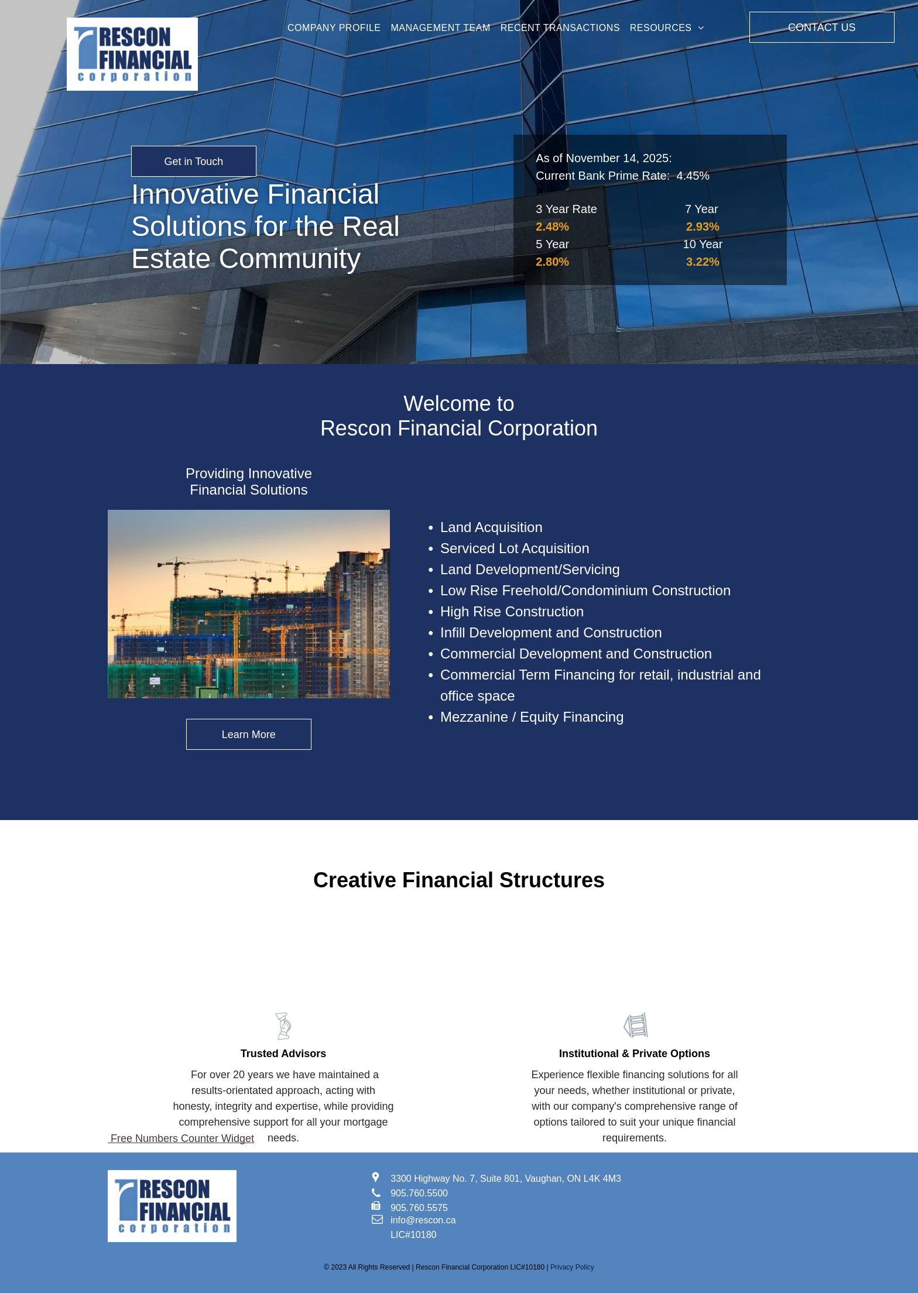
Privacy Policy (572, 1267)
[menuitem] (334, 28)
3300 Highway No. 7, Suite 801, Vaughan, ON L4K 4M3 (506, 1179)
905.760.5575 (419, 1208)
